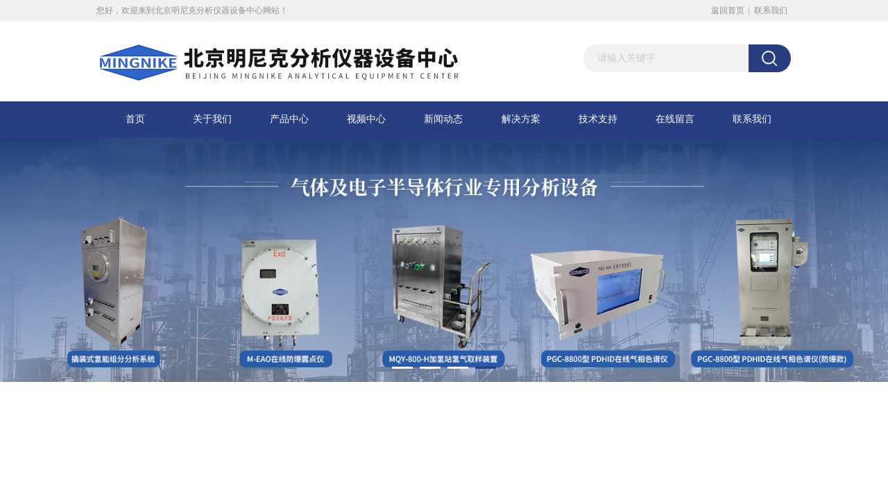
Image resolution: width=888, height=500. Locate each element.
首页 (135, 119)
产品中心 (289, 119)
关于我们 (212, 119)
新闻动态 (443, 119)
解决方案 (521, 119)
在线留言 (675, 119)
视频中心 (366, 119)
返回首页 (727, 10)
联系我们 (770, 10)
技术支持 (598, 119)
